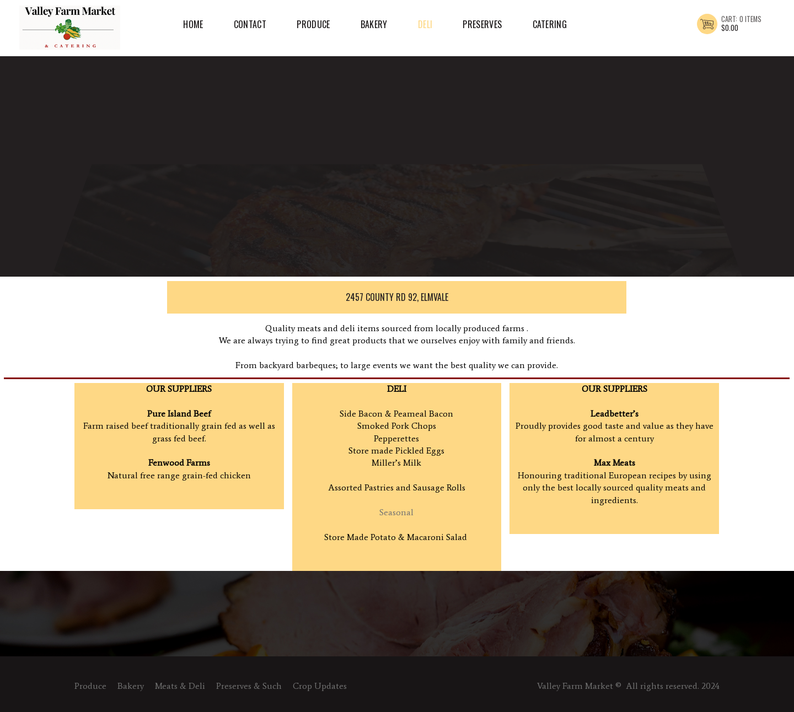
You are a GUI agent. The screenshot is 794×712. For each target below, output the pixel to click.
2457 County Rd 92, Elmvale (394, 297)
